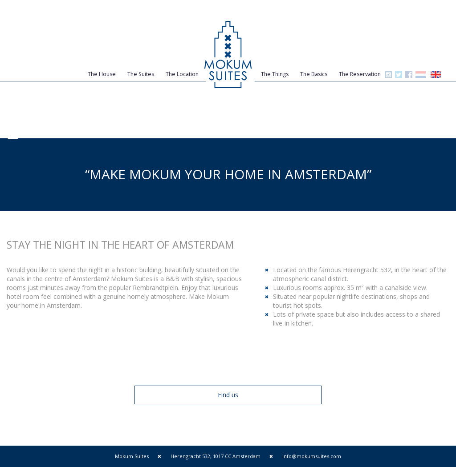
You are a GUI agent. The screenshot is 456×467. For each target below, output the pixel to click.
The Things (275, 74)
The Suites (140, 74)
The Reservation (360, 74)
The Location (182, 74)
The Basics (313, 74)
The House (102, 74)
